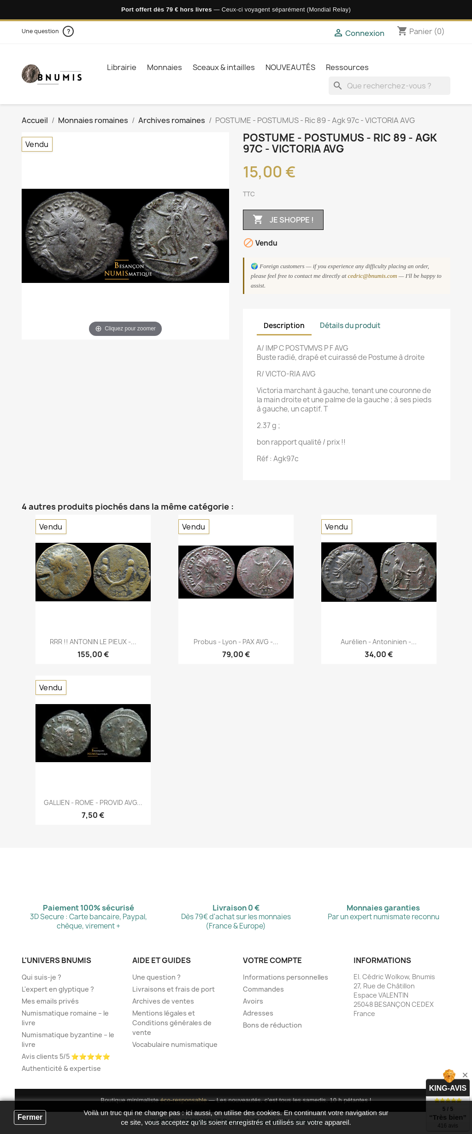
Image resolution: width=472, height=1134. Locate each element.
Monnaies (164, 67)
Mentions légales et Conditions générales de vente (172, 1023)
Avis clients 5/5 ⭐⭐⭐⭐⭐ (66, 1056)
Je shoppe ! (283, 220)
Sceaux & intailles (224, 67)
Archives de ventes (163, 1001)
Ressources (347, 67)
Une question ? (156, 977)
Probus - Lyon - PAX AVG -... (236, 641)
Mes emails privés (50, 1001)
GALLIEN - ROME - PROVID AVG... (93, 802)
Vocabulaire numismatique (175, 1044)
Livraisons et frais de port (173, 989)
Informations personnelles (285, 977)
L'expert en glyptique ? (58, 989)
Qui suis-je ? (41, 977)
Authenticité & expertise (61, 1068)
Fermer (30, 1117)
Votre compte (272, 960)
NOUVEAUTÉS (290, 67)
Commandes (263, 989)
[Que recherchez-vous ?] (389, 85)
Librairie (121, 67)
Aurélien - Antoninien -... (379, 641)
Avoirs (253, 1001)
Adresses (258, 1013)
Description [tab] (284, 325)
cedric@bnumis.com (372, 275)
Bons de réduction (272, 1025)
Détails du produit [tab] (350, 325)
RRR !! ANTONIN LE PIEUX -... (93, 641)
